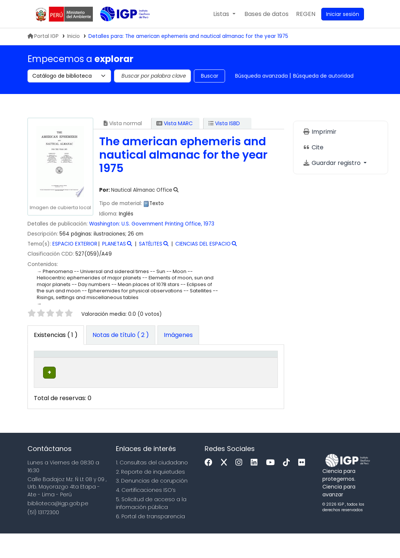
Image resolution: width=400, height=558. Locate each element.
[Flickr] (303, 487)
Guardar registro (332, 163)
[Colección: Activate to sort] (133, 366)
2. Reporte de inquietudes (150, 496)
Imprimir (319, 131)
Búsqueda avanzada (261, 76)
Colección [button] (128, 373)
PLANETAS (114, 243)
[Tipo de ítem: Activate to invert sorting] (49, 366)
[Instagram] (240, 487)
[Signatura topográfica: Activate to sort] (184, 366)
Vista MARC (174, 123)
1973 (209, 223)
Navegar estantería (174, 400)
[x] (226, 487)
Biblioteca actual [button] (82, 369)
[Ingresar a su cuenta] (342, 14)
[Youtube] (272, 487)
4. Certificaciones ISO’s (146, 514)
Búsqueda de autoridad (323, 76)
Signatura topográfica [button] (177, 369)
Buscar (209, 76)
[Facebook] (210, 487)
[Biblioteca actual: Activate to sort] (87, 366)
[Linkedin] (256, 487)
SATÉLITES (150, 243)
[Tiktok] (288, 487)
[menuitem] (305, 14)
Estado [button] (225, 373)
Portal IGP (43, 36)
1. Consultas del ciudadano (152, 486)
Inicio (73, 36)
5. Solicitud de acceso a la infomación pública (151, 527)
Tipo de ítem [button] (44, 365)
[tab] (120, 335)
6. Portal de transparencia (150, 540)
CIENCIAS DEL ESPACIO (203, 243)
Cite (313, 147)
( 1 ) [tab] (56, 335)
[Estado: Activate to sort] (229, 366)
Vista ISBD (224, 123)
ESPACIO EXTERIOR (74, 243)
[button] (224, 14)
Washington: (104, 223)
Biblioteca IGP (118, 29)
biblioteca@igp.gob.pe (57, 527)
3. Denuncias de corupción (152, 505)
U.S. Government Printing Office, (161, 223)
